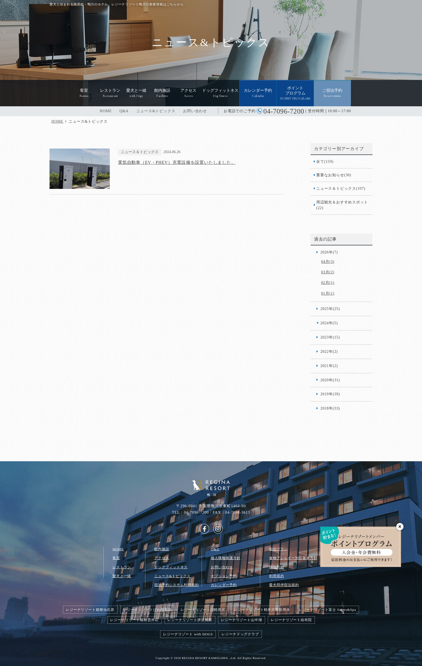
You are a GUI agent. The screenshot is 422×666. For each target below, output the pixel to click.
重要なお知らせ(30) (333, 175)
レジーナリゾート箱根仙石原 (90, 610)
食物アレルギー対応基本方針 (293, 558)
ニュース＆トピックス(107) (340, 188)
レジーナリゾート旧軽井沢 (203, 610)
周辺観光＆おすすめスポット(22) (342, 205)
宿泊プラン (278, 549)
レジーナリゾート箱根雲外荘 (134, 620)
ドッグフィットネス (171, 567)
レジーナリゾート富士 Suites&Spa (327, 610)
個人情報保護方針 (225, 558)
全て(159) (324, 161)
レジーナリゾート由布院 (291, 620)
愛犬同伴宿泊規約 (284, 585)
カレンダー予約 (224, 585)
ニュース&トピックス (155, 111)
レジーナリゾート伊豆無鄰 (189, 620)
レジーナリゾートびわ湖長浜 (147, 610)
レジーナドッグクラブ (240, 634)
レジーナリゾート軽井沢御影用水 (262, 610)
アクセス (161, 558)
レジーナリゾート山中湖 (241, 620)
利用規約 (276, 576)
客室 (116, 558)
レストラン (121, 567)
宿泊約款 (276, 567)
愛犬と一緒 (121, 576)
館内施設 (161, 549)
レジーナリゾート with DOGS (188, 634)
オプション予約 (224, 576)
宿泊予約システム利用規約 (176, 585)
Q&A (124, 111)
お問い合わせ (195, 111)
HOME (106, 111)
